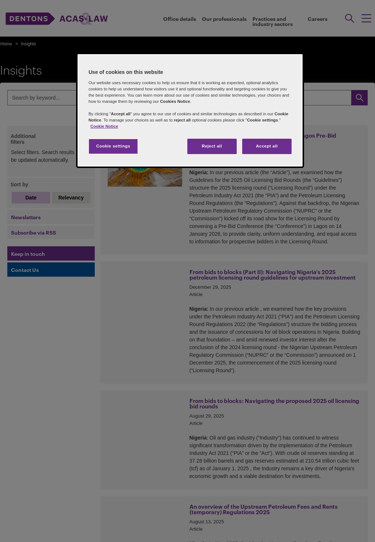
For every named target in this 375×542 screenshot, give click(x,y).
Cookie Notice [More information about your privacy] (104, 126)
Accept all (267, 146)
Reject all (212, 146)
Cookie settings (113, 146)
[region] (190, 110)
